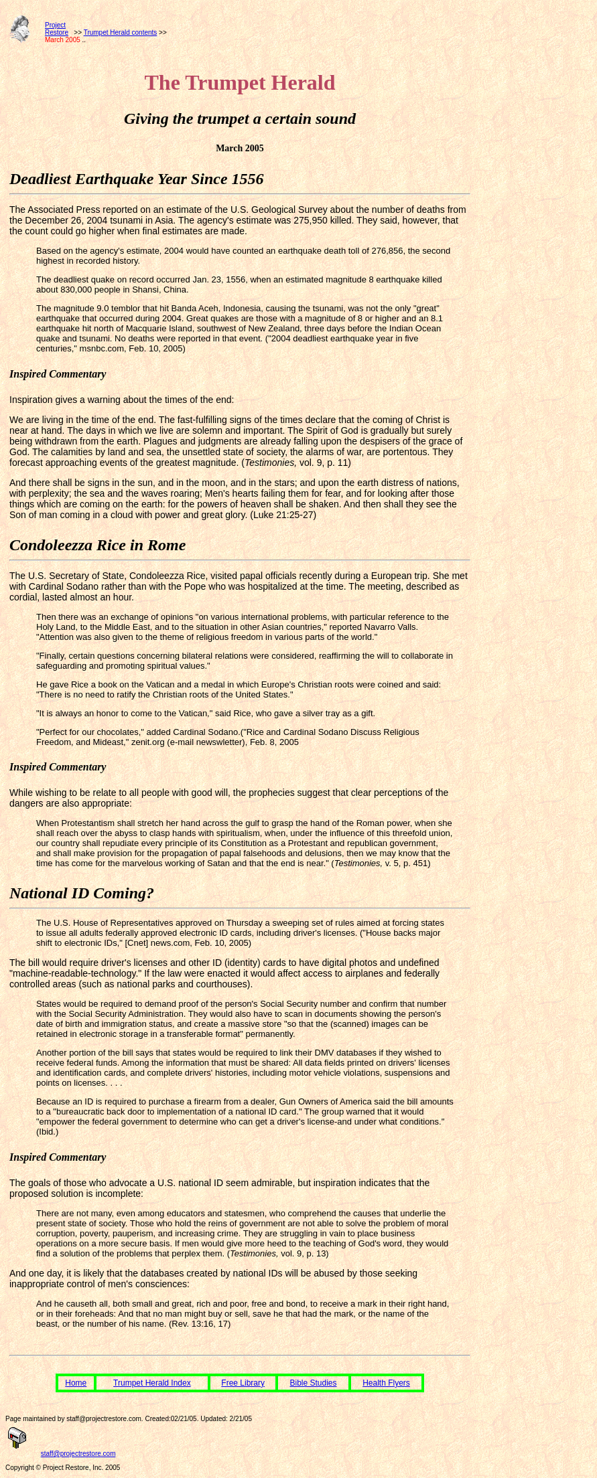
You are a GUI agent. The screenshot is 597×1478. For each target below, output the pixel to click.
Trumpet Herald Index (152, 1383)
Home (75, 1383)
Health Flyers (386, 1383)
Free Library (243, 1383)
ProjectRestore (56, 28)
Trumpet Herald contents (120, 32)
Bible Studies (313, 1383)
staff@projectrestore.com (78, 1453)
